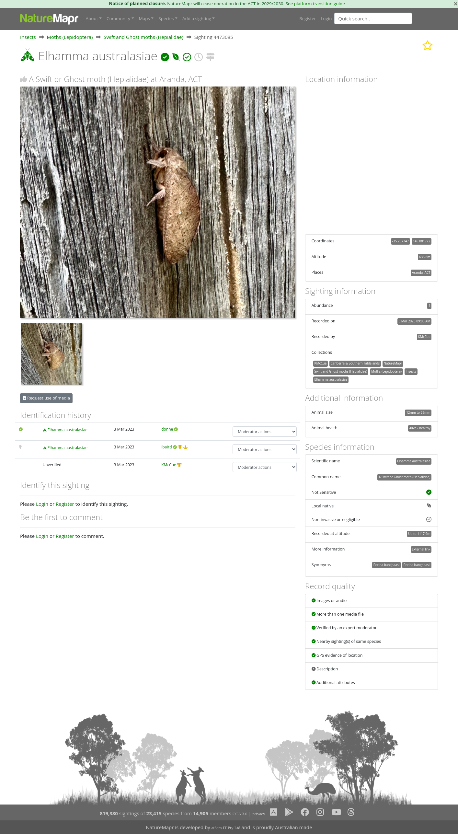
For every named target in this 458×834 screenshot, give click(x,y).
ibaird (166, 447)
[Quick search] (373, 18)
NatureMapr (393, 363)
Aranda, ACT (421, 272)
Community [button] (118, 18)
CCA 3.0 (240, 813)
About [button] (92, 18)
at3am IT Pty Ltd (226, 827)
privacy (258, 813)
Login (326, 18)
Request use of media (46, 398)
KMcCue (168, 465)
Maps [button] (144, 18)
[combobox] (386, 18)
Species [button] (166, 18)
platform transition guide (319, 3)
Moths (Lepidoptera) (70, 37)
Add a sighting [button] (196, 18)
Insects (28, 37)
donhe (167, 429)
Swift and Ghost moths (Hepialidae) (143, 37)
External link (421, 549)
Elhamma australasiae (67, 430)
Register (307, 18)
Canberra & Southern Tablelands (355, 363)
